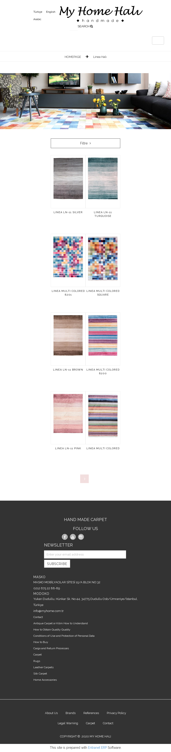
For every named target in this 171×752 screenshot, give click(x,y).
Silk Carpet (40, 673)
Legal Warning (68, 723)
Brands (71, 713)
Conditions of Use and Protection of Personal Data (64, 635)
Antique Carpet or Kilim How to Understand (60, 623)
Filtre (85, 143)
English (50, 11)
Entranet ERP (97, 747)
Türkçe (37, 11)
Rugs (36, 661)
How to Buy (40, 642)
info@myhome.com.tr (48, 611)
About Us (51, 713)
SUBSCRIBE (57, 564)
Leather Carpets (43, 667)
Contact (38, 617)
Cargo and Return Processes (51, 648)
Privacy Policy (116, 713)
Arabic (37, 19)
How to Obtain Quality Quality (51, 629)
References (91, 713)
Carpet (37, 654)
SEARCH (85, 26)
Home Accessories (45, 679)
